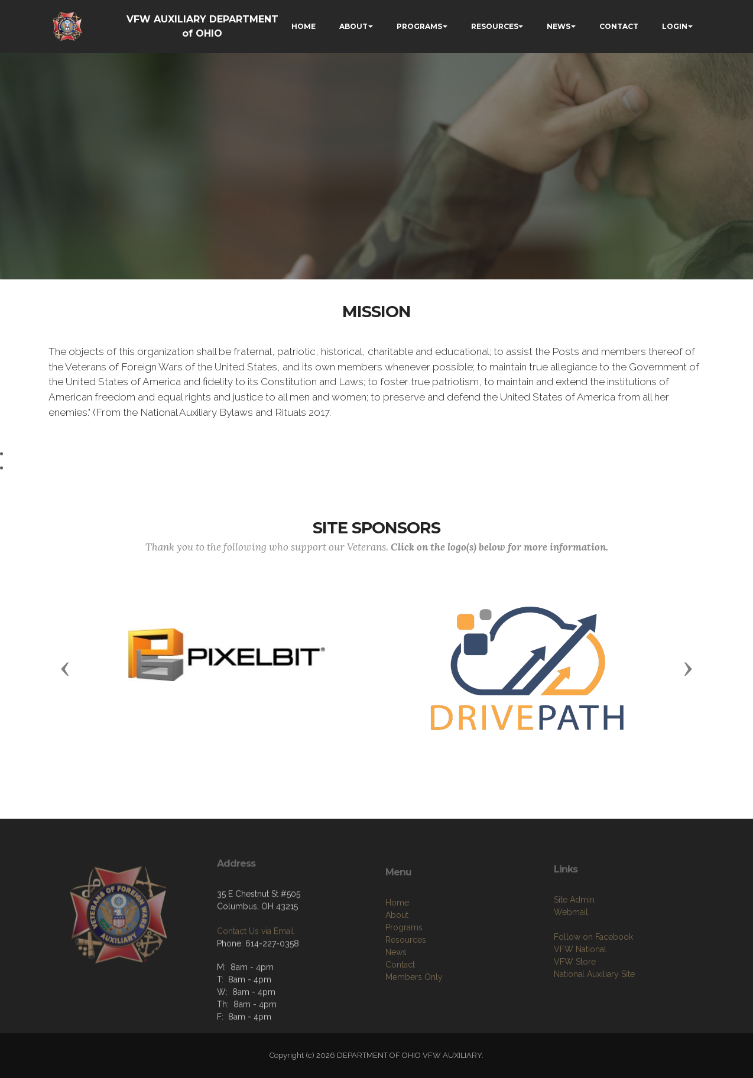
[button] (65, 668)
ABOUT (353, 26)
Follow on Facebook (593, 970)
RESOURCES (494, 26)
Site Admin (574, 933)
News (396, 989)
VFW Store (575, 995)
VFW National (580, 983)
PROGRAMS (419, 26)
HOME (303, 26)
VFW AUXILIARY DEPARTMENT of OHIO (202, 26)
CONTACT (618, 26)
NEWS (558, 26)
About (396, 952)
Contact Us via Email (255, 957)
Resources (405, 977)
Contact (400, 1002)
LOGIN (674, 26)
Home (397, 940)
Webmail (571, 945)
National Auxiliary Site (594, 1007)
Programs (404, 964)
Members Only (414, 1014)
